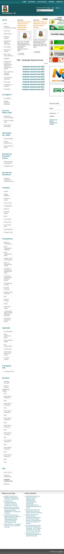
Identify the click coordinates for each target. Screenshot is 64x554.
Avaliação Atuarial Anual (8, 480)
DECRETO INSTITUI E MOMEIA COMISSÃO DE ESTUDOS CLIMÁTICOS (11, 498)
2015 (5, 452)
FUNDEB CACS (8, 166)
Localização (41, 1)
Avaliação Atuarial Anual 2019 (33, 82)
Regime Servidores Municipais (7, 102)
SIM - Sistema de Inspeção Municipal (8, 73)
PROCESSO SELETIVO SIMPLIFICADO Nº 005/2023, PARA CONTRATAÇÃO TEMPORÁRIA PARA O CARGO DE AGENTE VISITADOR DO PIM (12, 518)
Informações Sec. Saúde (9, 146)
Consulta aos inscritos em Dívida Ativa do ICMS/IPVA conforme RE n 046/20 (8, 65)
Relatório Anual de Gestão (8, 292)
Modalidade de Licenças (8, 85)
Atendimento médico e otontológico (7, 42)
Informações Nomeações (7, 125)
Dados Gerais (8, 33)
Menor (57, 7)
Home (24, 1)
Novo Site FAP (8, 472)
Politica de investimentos (8, 475)
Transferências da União (8, 284)
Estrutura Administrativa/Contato (9, 27)
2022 (5, 400)
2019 (5, 422)
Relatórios (7, 484)
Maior (48, 7)
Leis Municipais (8, 331)
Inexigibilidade (8, 206)
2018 (5, 430)
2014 (5, 459)
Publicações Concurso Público (9, 116)
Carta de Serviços (6, 386)
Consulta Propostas (7, 288)
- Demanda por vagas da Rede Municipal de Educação (8, 313)
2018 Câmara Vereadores (8, 433)
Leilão (5, 216)
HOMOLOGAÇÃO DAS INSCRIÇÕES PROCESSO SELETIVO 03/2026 (33, 534)
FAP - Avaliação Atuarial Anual (30, 60)
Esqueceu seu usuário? (53, 123)
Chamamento (7, 222)
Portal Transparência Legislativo (8, 248)
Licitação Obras (8, 232)
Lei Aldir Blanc (8, 349)
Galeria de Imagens (7, 37)
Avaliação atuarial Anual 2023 (33, 71)
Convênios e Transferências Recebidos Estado (8, 278)
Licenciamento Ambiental (8, 78)
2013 (5, 462)
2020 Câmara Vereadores (8, 418)
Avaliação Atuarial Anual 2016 (33, 89)
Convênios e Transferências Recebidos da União (8, 271)
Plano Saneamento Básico (7, 336)
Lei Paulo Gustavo (6, 358)
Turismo (51, 1)
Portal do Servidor (6, 300)
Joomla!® (60, 551)
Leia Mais (21, 54)
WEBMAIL (7, 58)
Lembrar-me (52, 113)
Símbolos (59, 1)
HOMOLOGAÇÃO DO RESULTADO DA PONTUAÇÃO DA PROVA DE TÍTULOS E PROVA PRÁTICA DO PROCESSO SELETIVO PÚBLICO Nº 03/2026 (33, 519)
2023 (5, 393)
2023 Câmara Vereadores (8, 396)
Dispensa (6, 209)
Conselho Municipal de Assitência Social (8, 180)
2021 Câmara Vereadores (8, 411)
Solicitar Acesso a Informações (8, 259)
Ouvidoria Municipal (6, 382)
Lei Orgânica (7, 98)
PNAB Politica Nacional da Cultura (8, 353)
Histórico (31, 1)
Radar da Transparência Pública (8, 264)
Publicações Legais (7, 307)
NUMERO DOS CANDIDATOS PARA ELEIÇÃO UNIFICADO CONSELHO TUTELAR (10, 503)
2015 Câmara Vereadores (8, 455)
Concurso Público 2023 (9, 121)
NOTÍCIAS (20, 20)
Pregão (6, 191)
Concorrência (7, 219)
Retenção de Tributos (7, 50)
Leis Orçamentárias (8, 345)
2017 (5, 437)
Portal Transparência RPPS (8, 254)
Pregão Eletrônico (6, 194)
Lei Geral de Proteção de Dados (7, 320)
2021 (5, 408)
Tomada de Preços (7, 199)
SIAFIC (6, 304)
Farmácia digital (8, 138)
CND (5, 296)
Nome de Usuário (54, 103)
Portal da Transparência (8, 243)
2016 (5, 444)
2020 (5, 415)
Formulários (7, 89)
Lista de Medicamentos (8, 142)
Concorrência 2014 (7, 225)
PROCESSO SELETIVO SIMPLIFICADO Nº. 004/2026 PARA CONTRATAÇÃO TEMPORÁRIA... (24, 25)
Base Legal (7, 82)
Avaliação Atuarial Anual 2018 (33, 84)
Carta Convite (8, 203)
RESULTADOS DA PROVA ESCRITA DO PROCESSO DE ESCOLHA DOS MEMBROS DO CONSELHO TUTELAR (12, 510)
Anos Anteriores (8, 229)
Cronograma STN (9, 371)
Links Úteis (7, 31)
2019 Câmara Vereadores (8, 426)
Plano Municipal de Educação (8, 162)
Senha (51, 108)
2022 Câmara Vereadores (8, 404)
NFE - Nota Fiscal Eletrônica (8, 54)
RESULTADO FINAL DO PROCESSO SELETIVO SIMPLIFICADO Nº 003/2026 (34, 511)
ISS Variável (7, 47)
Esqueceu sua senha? (53, 120)
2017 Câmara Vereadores (8, 440)
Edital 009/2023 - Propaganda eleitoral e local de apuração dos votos (12, 525)
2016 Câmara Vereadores (8, 448)
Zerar (53, 7)
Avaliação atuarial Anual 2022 (33, 74)
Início (5, 23)
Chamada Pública (6, 212)
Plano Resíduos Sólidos (8, 340)
